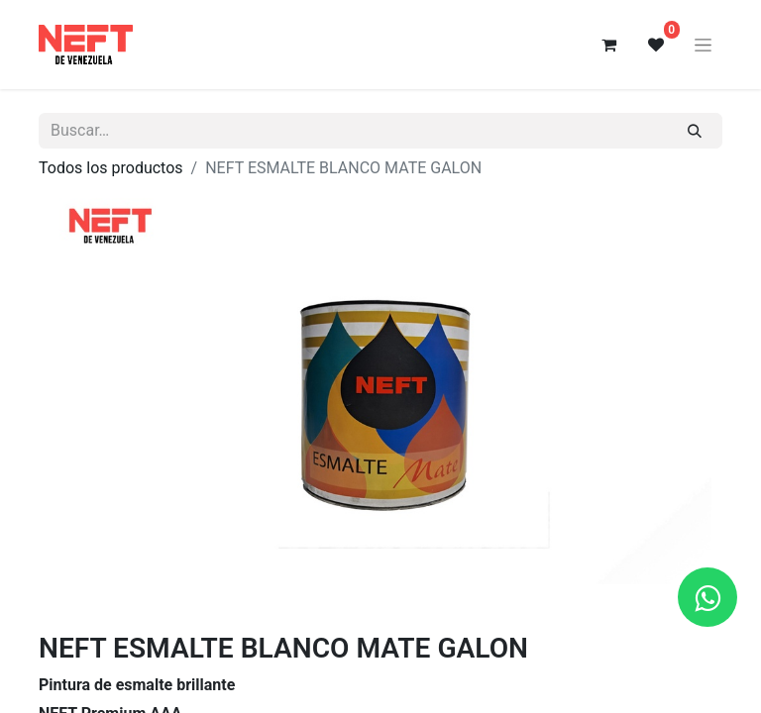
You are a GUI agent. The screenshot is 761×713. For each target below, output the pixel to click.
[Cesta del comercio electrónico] (608, 44)
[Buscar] (694, 131)
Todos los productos (111, 167)
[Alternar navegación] (703, 44)
